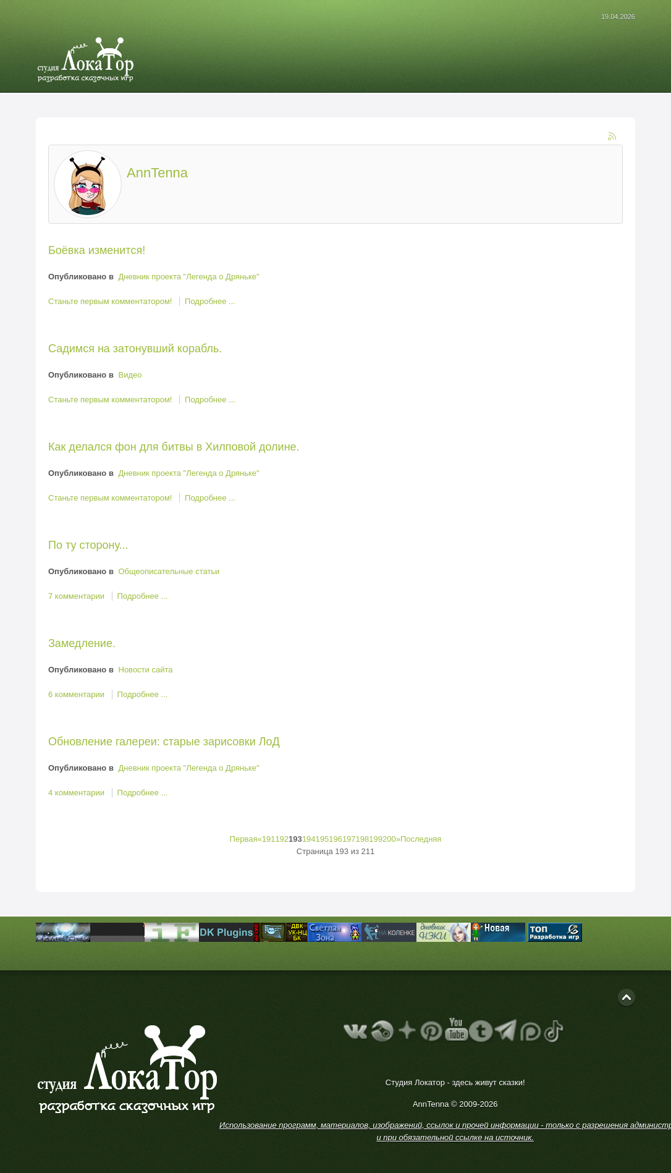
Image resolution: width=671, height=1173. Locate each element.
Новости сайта (146, 669)
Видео (130, 374)
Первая (244, 839)
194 (309, 839)
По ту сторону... (88, 545)
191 (269, 839)
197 (349, 839)
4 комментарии (77, 792)
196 (335, 839)
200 (389, 839)
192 (282, 839)
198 (362, 839)
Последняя (420, 839)
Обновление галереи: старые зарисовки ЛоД (164, 741)
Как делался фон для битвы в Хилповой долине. (174, 447)
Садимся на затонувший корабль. (135, 348)
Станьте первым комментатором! (111, 301)
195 (322, 839)
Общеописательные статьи (169, 571)
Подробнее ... (210, 301)
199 (375, 839)
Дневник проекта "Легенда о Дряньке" (189, 276)
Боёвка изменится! (96, 250)
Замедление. (82, 643)
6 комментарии (77, 694)
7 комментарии (77, 596)
